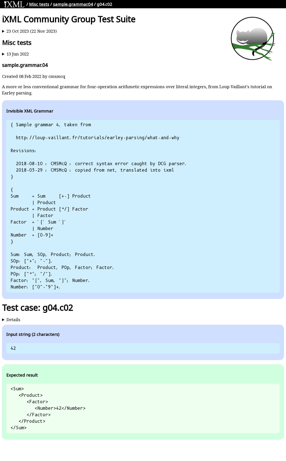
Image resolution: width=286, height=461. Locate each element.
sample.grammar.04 (73, 4)
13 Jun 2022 (17, 54)
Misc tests (39, 4)
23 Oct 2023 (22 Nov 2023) (31, 31)
